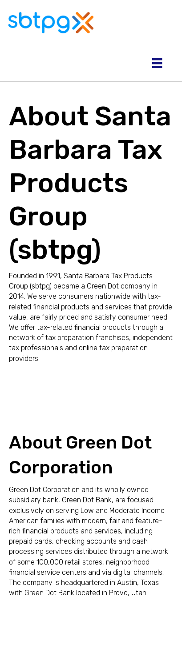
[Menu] (157, 63)
